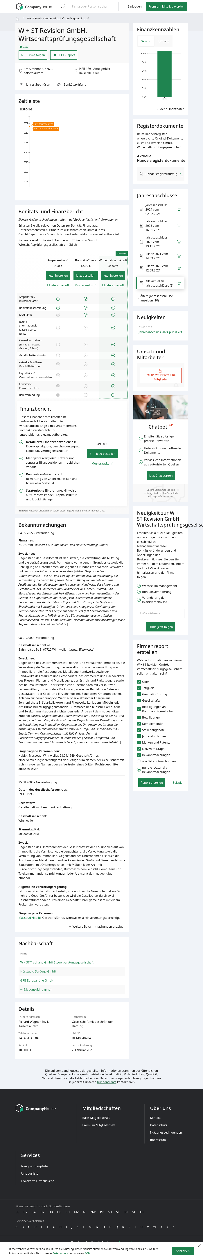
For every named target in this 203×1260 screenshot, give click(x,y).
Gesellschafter (149, 700)
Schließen (183, 1251)
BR (25, 1212)
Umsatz (164, 41)
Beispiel (178, 783)
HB (51, 1212)
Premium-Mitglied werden (166, 6)
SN (126, 1212)
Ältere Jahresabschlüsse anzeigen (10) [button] (155, 298)
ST (133, 1212)
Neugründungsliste (34, 1166)
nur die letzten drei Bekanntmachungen (153, 769)
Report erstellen (152, 783)
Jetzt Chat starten (161, 476)
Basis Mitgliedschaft (96, 1118)
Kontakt (155, 1118)
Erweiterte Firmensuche (37, 1181)
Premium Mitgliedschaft (98, 1125)
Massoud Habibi (30, 918)
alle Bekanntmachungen (156, 761)
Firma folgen (33, 55)
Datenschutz (158, 1125)
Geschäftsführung (152, 694)
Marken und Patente (153, 742)
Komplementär (150, 724)
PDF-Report (64, 55)
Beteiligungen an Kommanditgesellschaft (156, 709)
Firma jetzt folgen (161, 627)
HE (59, 1212)
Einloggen (135, 6)
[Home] (17, 18)
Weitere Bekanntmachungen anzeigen (97, 926)
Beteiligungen (149, 717)
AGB (87, 1253)
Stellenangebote (151, 730)
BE (17, 1212)
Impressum (158, 1140)
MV (76, 1212)
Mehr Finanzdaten (170, 109)
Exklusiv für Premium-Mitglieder (161, 375)
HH (67, 1212)
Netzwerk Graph (151, 749)
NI (84, 1212)
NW (93, 1212)
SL (117, 1212)
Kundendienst (106, 1082)
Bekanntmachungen (153, 755)
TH (142, 1212)
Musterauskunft (58, 285)
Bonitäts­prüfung (71, 84)
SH (110, 1212)
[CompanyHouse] (34, 6)
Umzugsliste (29, 1173)
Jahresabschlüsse (34, 84)
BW (34, 1212)
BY (42, 1212)
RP (102, 1212)
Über (143, 682)
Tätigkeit (145, 688)
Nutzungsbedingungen (166, 1132)
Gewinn (146, 41)
